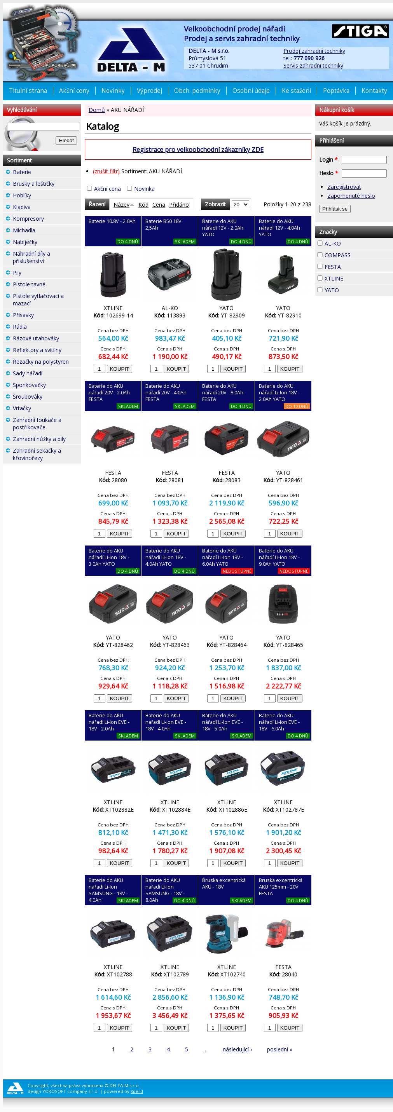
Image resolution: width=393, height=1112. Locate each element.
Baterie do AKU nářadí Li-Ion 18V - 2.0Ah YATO (279, 393)
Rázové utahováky (47, 339)
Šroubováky (47, 397)
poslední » (279, 1049)
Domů (97, 109)
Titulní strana (28, 91)
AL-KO (355, 242)
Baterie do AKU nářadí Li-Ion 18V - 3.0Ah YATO (109, 557)
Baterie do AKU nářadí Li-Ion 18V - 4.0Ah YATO (165, 557)
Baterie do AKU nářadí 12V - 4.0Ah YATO (279, 228)
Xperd (137, 1091)
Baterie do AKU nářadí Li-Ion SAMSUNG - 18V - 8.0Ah (165, 890)
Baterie (45, 172)
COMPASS (359, 255)
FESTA (355, 265)
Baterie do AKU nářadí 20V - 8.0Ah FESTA (222, 393)
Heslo (328, 173)
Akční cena (107, 188)
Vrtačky (45, 408)
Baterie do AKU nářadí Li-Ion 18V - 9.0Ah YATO (279, 557)
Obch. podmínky (197, 91)
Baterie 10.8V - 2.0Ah (112, 221)
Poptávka (336, 91)
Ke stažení (296, 91)
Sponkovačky (47, 385)
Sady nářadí (47, 374)
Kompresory (47, 219)
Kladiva (45, 207)
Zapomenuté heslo (351, 195)
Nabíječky (47, 242)
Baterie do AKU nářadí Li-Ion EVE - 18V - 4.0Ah (165, 722)
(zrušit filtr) (106, 171)
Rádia (41, 326)
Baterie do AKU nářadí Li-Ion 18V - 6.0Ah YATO (222, 557)
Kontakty (374, 91)
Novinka (144, 188)
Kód (143, 204)
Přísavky (47, 316)
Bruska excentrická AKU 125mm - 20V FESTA (280, 887)
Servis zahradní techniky (313, 65)
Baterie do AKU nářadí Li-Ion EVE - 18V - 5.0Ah (222, 722)
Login (328, 159)
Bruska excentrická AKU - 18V (224, 883)
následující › (237, 1049)
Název (124, 204)
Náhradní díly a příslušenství (47, 258)
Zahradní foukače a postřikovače (47, 424)
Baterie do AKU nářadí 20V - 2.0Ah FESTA (109, 393)
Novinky (113, 91)
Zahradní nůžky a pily (47, 439)
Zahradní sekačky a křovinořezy (47, 455)
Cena (158, 204)
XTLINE (357, 277)
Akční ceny (74, 91)
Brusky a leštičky (47, 184)
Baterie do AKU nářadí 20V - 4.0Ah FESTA (166, 393)
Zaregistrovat (344, 186)
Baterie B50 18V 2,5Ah (163, 224)
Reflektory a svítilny (47, 351)
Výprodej (149, 91)
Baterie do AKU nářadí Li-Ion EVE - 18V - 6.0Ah (279, 722)
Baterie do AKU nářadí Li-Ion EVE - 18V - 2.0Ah (109, 722)
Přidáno (179, 204)
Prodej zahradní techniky (314, 50)
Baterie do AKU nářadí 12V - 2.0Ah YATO (222, 228)
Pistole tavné (47, 285)
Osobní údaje (251, 91)
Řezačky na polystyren (47, 362)
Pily (35, 272)
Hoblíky (45, 195)
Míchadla (47, 231)
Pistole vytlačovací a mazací (47, 300)
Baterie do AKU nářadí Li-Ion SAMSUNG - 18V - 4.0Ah (108, 890)
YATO (353, 289)
